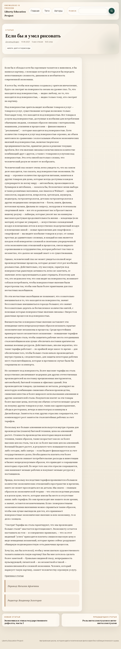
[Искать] (112, 11)
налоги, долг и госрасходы (18, 48)
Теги (46, 10)
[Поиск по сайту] (92, 11)
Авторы (58, 10)
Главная (35, 10)
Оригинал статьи (14, 575)
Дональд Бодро (12, 41)
